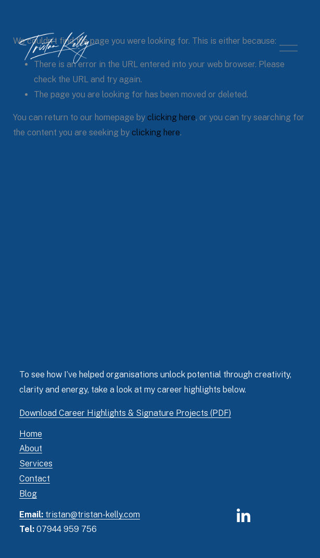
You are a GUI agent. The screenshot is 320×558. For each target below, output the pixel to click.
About (30, 448)
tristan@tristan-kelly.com (79, 514)
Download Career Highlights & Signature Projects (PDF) (125, 413)
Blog (28, 494)
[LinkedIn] (243, 516)
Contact (34, 479)
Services (36, 463)
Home (30, 434)
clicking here (171, 117)
